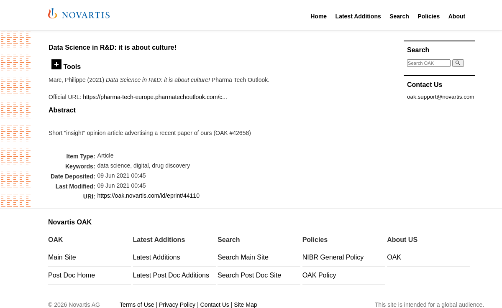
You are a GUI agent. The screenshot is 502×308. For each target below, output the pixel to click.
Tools (66, 66)
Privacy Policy (177, 304)
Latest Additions (358, 16)
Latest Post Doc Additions (171, 275)
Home (318, 16)
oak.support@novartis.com (440, 97)
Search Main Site (243, 257)
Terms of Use (137, 304)
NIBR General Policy (333, 257)
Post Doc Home (71, 275)
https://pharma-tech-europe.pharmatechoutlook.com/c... (155, 97)
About (456, 16)
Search (399, 16)
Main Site (62, 257)
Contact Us (214, 304)
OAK (394, 257)
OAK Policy (319, 275)
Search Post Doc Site (249, 275)
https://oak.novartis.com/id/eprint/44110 (148, 195)
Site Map (245, 304)
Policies (428, 16)
